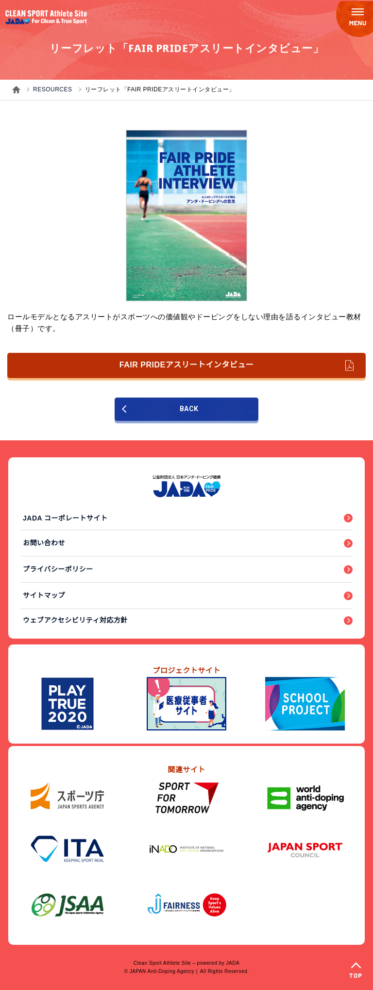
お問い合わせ (44, 543)
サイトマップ (44, 595)
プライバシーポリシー (58, 569)
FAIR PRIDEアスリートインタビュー (236, 365)
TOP (355, 976)
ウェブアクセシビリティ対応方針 (75, 620)
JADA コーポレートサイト (65, 518)
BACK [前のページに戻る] (159, 409)
